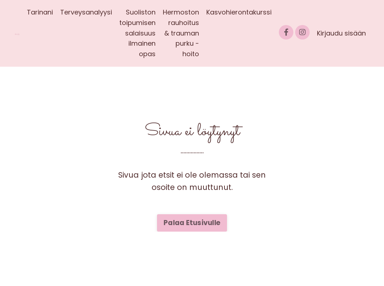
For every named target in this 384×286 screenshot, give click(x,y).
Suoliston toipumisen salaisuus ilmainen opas (137, 33)
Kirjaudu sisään (341, 33)
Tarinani (40, 12)
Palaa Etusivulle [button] (192, 223)
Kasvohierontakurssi (239, 12)
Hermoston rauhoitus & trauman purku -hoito (181, 33)
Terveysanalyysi (86, 12)
